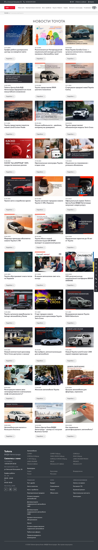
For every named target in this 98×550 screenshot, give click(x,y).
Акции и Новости (57, 7)
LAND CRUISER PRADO (80, 459)
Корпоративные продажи (36, 493)
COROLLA (76, 453)
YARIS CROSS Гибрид (57, 456)
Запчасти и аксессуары (76, 7)
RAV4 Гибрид (77, 456)
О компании (87, 7)
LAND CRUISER (32, 461)
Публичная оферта (33, 532)
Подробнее (9, 58)
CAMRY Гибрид (55, 453)
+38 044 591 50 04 (10, 463)
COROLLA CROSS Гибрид (58, 459)
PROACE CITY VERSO (57, 464)
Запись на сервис (79, 483)
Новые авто (21, 7)
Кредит (52, 483)
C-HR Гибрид (31, 459)
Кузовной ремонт (79, 489)
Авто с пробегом (46, 7)
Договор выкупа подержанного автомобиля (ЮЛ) (36, 512)
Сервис (66, 7)
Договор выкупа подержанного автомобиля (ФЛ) (36, 504)
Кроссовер (53, 471)
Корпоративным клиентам (33, 7)
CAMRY (29, 453)
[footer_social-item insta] (10, 489)
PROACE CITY (77, 464)
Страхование (54, 486)
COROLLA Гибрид (33, 456)
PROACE (76, 461)
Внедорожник (78, 471)
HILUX (52, 461)
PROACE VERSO (32, 464)
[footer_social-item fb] (5, 489)
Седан (29, 471)
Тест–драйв (31, 483)
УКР (73, 2)
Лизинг (52, 489)
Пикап (29, 474)
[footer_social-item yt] (15, 489)
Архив (29, 523)
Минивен (53, 474)
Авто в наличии (32, 486)
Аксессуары (77, 496)
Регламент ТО (77, 486)
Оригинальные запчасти (81, 493)
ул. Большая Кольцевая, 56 (13, 2)
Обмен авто (54, 493)
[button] (91, 2)
